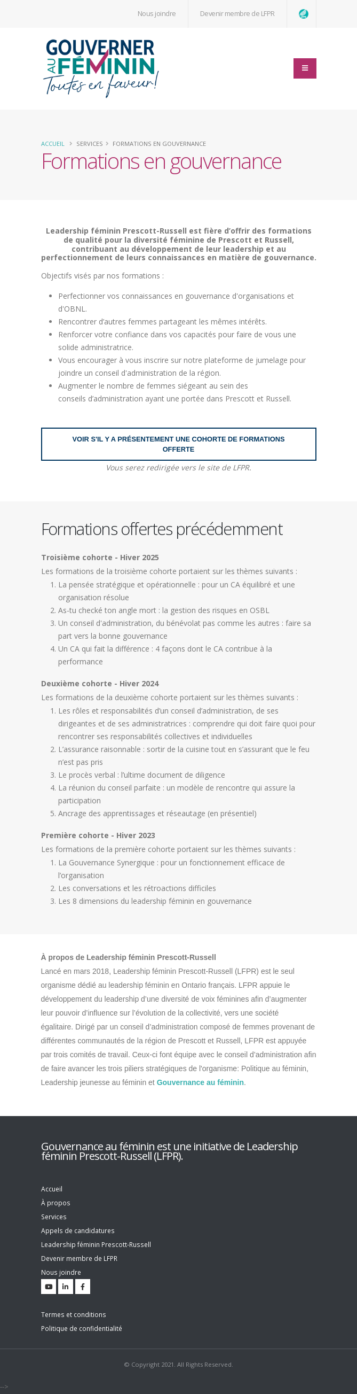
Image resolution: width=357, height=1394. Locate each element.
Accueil (53, 144)
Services (54, 1216)
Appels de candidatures (79, 1230)
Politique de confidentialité (83, 1328)
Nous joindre (62, 1272)
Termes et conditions (75, 1314)
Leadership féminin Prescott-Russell (99, 1244)
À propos (55, 1202)
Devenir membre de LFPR (237, 13)
